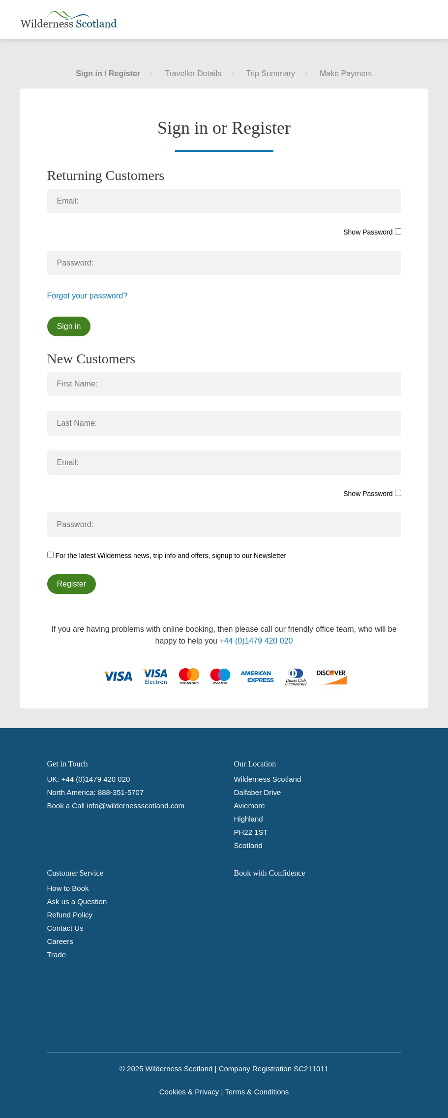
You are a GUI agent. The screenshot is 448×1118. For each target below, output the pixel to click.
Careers (60, 941)
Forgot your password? (87, 296)
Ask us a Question (77, 901)
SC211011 (311, 1068)
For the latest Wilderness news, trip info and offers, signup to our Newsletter (167, 555)
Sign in (69, 326)
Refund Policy (70, 915)
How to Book (68, 888)
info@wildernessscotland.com (135, 805)
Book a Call (66, 805)
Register (72, 584)
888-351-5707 (121, 792)
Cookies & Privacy (189, 1092)
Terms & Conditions (257, 1092)
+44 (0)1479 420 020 (256, 641)
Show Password (372, 232)
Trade (56, 954)
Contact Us (65, 928)
